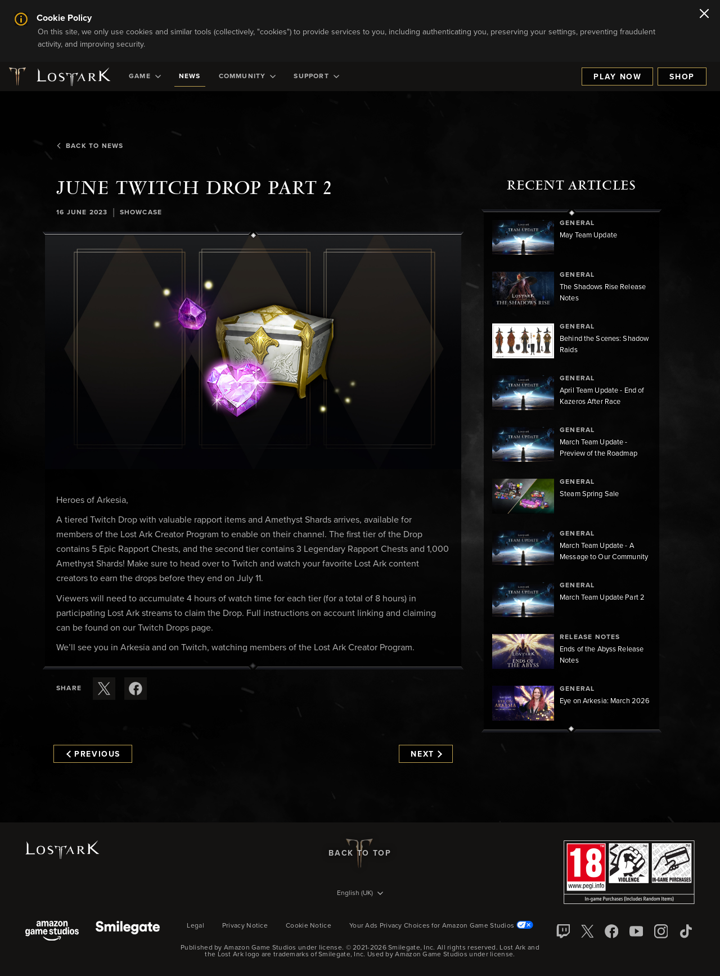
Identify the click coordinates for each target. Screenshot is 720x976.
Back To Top (359, 853)
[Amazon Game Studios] (52, 932)
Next (426, 754)
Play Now (617, 77)
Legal (195, 926)
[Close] (704, 14)
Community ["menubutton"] (247, 76)
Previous (93, 754)
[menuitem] (145, 76)
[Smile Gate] (128, 932)
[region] (571, 471)
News (190, 76)
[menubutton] (360, 894)
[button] (253, 352)
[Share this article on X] (104, 688)
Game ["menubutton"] (145, 76)
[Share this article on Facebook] (135, 688)
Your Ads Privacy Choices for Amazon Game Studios (441, 926)
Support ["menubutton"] (316, 76)
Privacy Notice (245, 926)
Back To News (90, 146)
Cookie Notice (308, 926)
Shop (682, 77)
